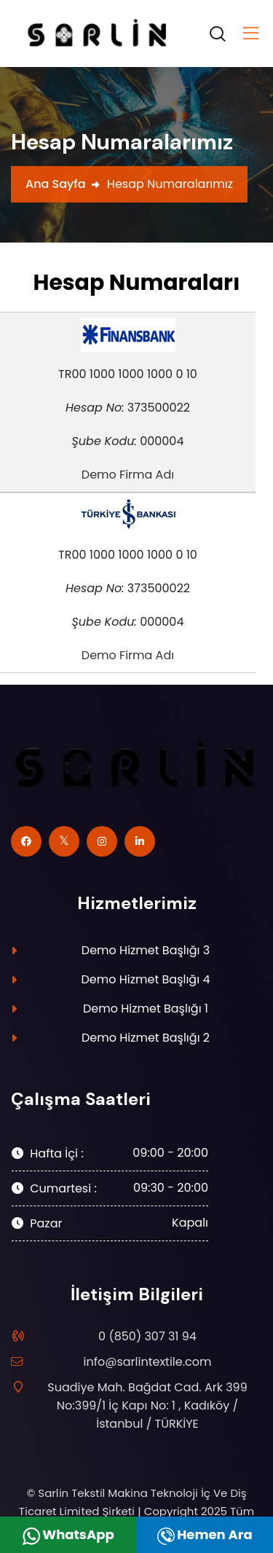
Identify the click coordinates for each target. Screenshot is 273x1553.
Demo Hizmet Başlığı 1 (145, 1008)
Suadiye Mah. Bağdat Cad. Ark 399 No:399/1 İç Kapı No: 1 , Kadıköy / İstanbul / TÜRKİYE (140, 1405)
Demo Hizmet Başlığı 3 (146, 950)
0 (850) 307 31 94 (147, 1336)
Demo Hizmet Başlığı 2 (146, 1037)
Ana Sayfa (55, 184)
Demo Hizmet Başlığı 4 (146, 979)
